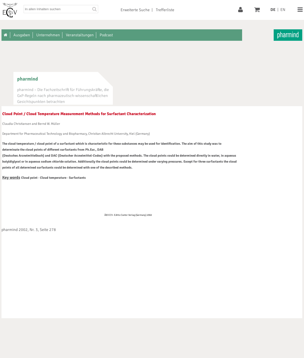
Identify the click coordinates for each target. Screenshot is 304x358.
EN (282, 9)
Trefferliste (165, 9)
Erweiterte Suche (135, 9)
